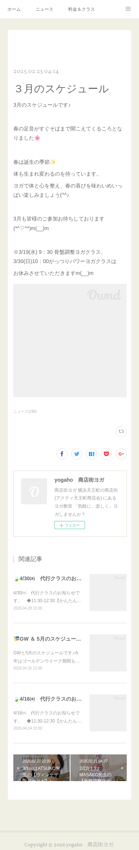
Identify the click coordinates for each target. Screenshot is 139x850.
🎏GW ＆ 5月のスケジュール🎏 (50, 639)
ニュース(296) (25, 411)
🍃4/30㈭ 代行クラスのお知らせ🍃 (55, 578)
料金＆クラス (81, 9)
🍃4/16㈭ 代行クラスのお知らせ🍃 (55, 699)
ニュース (44, 9)
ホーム (14, 9)
